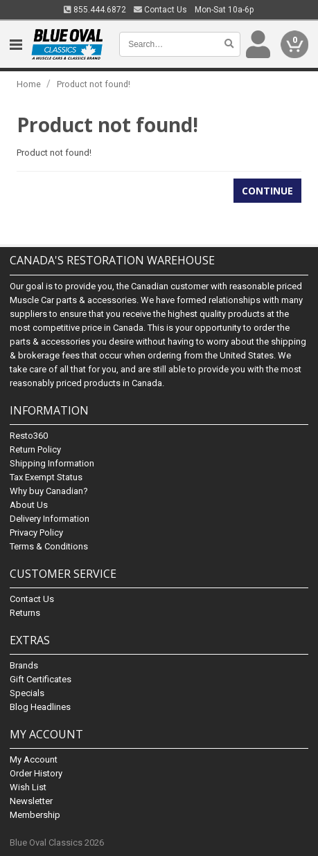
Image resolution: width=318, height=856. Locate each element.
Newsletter (31, 801)
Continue (267, 190)
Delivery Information (49, 518)
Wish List (28, 787)
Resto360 (29, 435)
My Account (34, 759)
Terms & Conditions (49, 546)
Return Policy (35, 449)
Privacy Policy (36, 532)
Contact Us (160, 10)
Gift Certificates (40, 679)
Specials (27, 693)
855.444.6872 (95, 10)
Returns (25, 613)
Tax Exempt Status (46, 477)
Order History (36, 773)
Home (29, 84)
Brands (24, 665)
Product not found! (93, 84)
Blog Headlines (40, 707)
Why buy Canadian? (49, 491)
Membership (35, 815)
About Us (29, 505)
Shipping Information (52, 463)
